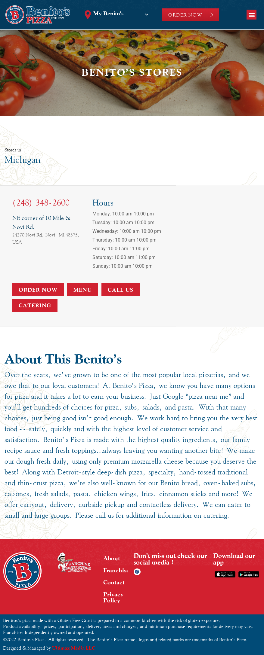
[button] (251, 15)
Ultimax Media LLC (73, 648)
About (111, 558)
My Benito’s (108, 13)
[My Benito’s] (146, 15)
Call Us (120, 290)
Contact (114, 582)
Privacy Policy (113, 597)
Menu (82, 290)
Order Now (38, 290)
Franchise (115, 570)
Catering (35, 305)
